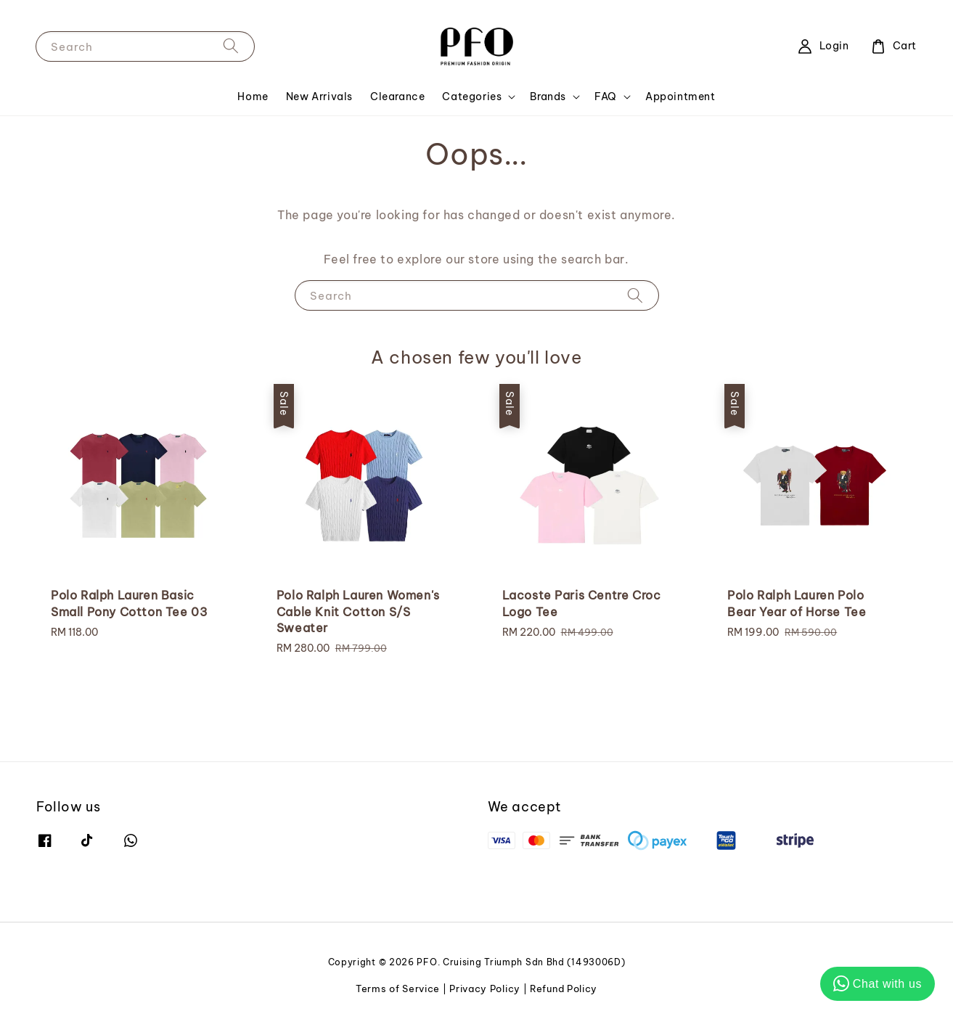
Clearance (397, 96)
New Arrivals (319, 96)
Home (252, 96)
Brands (548, 96)
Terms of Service (398, 988)
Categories (472, 96)
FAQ (605, 96)
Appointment (680, 96)
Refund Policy (563, 988)
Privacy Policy (484, 988)
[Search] (231, 46)
